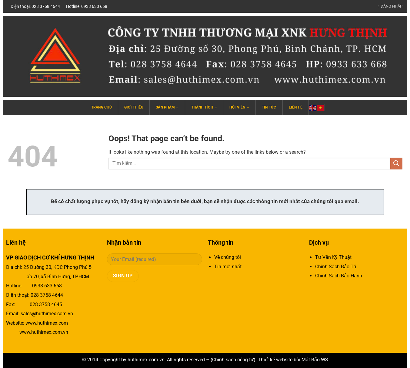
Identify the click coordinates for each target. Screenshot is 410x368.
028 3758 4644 (47, 295)
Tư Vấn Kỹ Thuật (333, 257)
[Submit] (396, 163)
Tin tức (269, 107)
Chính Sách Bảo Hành (338, 276)
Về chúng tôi (227, 257)
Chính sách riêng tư (233, 360)
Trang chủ (101, 107)
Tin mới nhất (228, 266)
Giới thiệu (133, 107)
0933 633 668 (47, 286)
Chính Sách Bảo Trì (335, 266)
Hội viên (239, 107)
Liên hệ (296, 107)
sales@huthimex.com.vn (47, 313)
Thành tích (204, 107)
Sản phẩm (167, 107)
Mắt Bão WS (315, 360)
